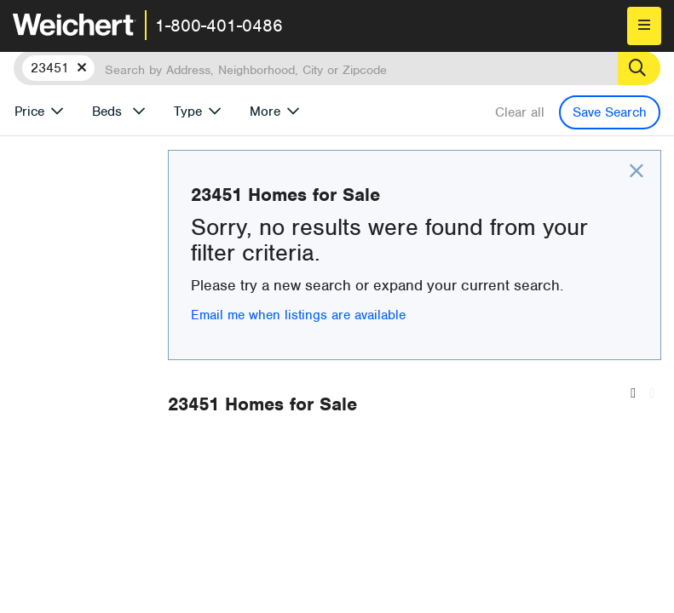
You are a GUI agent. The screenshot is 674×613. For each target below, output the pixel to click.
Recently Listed (369, 488)
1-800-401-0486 (219, 25)
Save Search (610, 112)
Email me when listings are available (412, 337)
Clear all (519, 112)
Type (188, 111)
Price (29, 111)
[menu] (644, 26)
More (265, 111)
